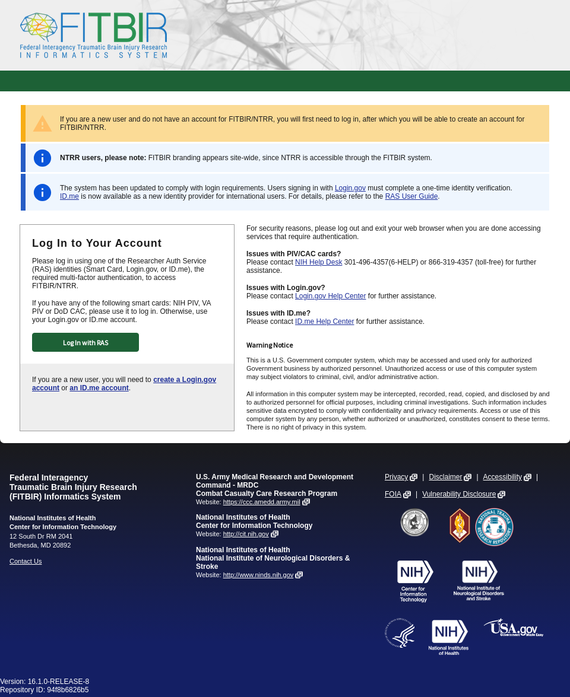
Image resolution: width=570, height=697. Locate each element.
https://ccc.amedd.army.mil (261, 501)
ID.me (69, 196)
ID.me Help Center (324, 321)
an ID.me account (98, 388)
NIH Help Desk (318, 262)
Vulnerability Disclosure (459, 494)
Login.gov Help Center (330, 296)
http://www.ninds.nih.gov (258, 574)
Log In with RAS (85, 342)
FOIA (393, 494)
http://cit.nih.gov (246, 533)
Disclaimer (445, 477)
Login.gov (350, 188)
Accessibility (502, 477)
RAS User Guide (411, 196)
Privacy (396, 477)
